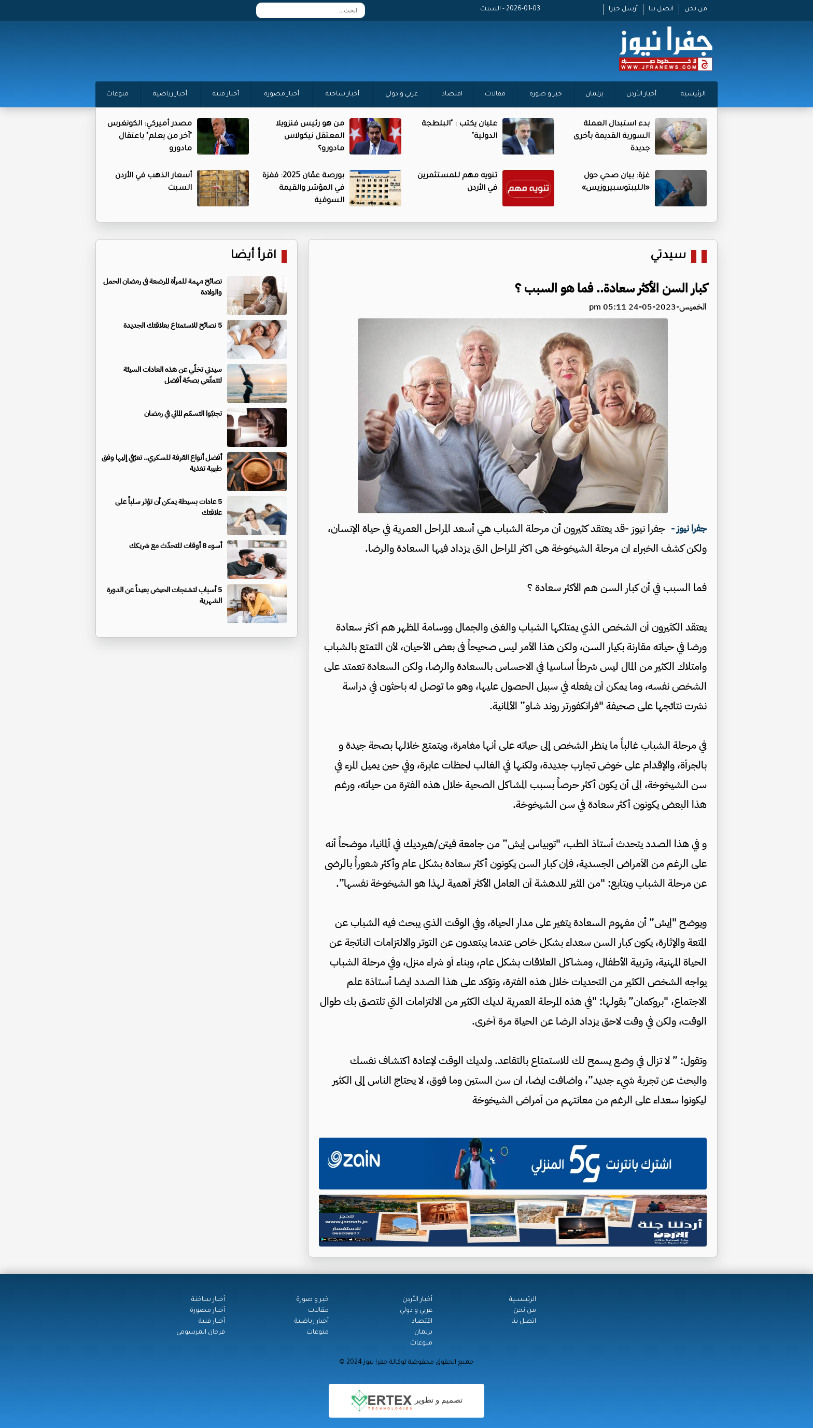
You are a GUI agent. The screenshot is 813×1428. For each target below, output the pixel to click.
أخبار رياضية (170, 94)
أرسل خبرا (623, 9)
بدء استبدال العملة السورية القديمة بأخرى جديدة (611, 136)
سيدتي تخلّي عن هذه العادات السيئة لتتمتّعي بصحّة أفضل (172, 375)
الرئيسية (693, 94)
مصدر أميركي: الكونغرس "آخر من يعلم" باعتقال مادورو (149, 136)
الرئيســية (522, 1300)
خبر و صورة (545, 94)
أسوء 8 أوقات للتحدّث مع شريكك (175, 545)
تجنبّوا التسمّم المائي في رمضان (183, 413)
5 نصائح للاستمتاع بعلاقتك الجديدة (172, 325)
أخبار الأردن (641, 94)
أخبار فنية (226, 94)
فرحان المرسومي (200, 1332)
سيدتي (668, 256)
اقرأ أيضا (253, 256)
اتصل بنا (661, 9)
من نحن (695, 9)
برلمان (594, 94)
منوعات (117, 94)
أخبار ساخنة (342, 94)
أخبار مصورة (281, 94)
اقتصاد (452, 94)
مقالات (495, 94)
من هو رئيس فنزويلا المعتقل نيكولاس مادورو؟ (310, 136)
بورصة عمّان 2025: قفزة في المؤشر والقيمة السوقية (303, 188)
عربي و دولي (401, 94)
